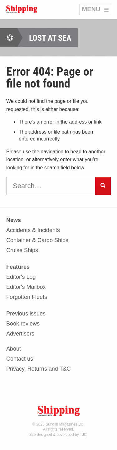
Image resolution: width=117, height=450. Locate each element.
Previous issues (26, 314)
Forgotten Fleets (26, 297)
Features (18, 267)
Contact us (19, 359)
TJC (83, 434)
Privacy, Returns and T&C (38, 369)
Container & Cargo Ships (37, 240)
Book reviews (23, 324)
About (13, 349)
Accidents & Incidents (33, 230)
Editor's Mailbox (26, 287)
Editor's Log (21, 277)
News (13, 220)
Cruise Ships (22, 250)
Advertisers (20, 333)
